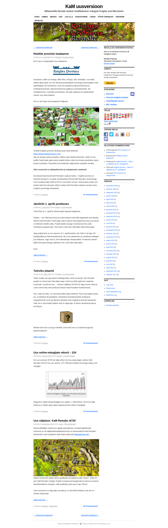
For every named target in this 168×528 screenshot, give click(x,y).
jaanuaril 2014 (111, 227)
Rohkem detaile (109, 63)
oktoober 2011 (111, 275)
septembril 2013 (111, 237)
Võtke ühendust (106, 17)
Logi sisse (109, 285)
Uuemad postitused (90, 47)
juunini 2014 (110, 220)
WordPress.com (104, 524)
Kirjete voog (110, 288)
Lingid (93, 17)
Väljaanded (53, 506)
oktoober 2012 (111, 254)
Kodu (37, 17)
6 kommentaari (66, 207)
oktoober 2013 (111, 233)
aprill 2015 (109, 203)
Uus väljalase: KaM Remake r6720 (54, 420)
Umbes (45, 17)
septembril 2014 (111, 216)
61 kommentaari (68, 57)
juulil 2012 (109, 261)
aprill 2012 (109, 268)
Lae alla (69, 17)
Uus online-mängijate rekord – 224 (54, 352)
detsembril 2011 (111, 271)
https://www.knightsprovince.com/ (47, 154)
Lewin (61, 424)
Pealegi (58, 57)
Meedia (53, 17)
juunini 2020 (110, 196)
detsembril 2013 (111, 230)
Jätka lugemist (40, 255)
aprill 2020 (109, 199)
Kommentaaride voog (113, 292)
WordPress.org (111, 295)
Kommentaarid (90, 195)
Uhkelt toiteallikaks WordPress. (68, 524)
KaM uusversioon (84, 6)
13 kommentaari (69, 356)
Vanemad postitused (42, 47)
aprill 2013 (109, 247)
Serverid (120, 17)
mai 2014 (109, 223)
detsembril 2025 (111, 186)
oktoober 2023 (111, 189)
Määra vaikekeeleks (111, 121)
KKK (60, 17)
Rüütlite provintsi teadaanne (51, 53)
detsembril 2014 (111, 213)
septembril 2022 (111, 192)
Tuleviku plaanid (43, 270)
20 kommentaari (68, 274)
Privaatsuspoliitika (112, 305)
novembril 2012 (111, 251)
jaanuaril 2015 (111, 210)
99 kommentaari (70, 424)
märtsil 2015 (110, 206)
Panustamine (81, 17)
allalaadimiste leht (81, 434)
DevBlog (39, 21)
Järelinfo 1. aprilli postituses (51, 203)
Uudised (44, 195)
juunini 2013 (110, 244)
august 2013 (110, 240)
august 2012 (110, 257)
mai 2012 (109, 264)
